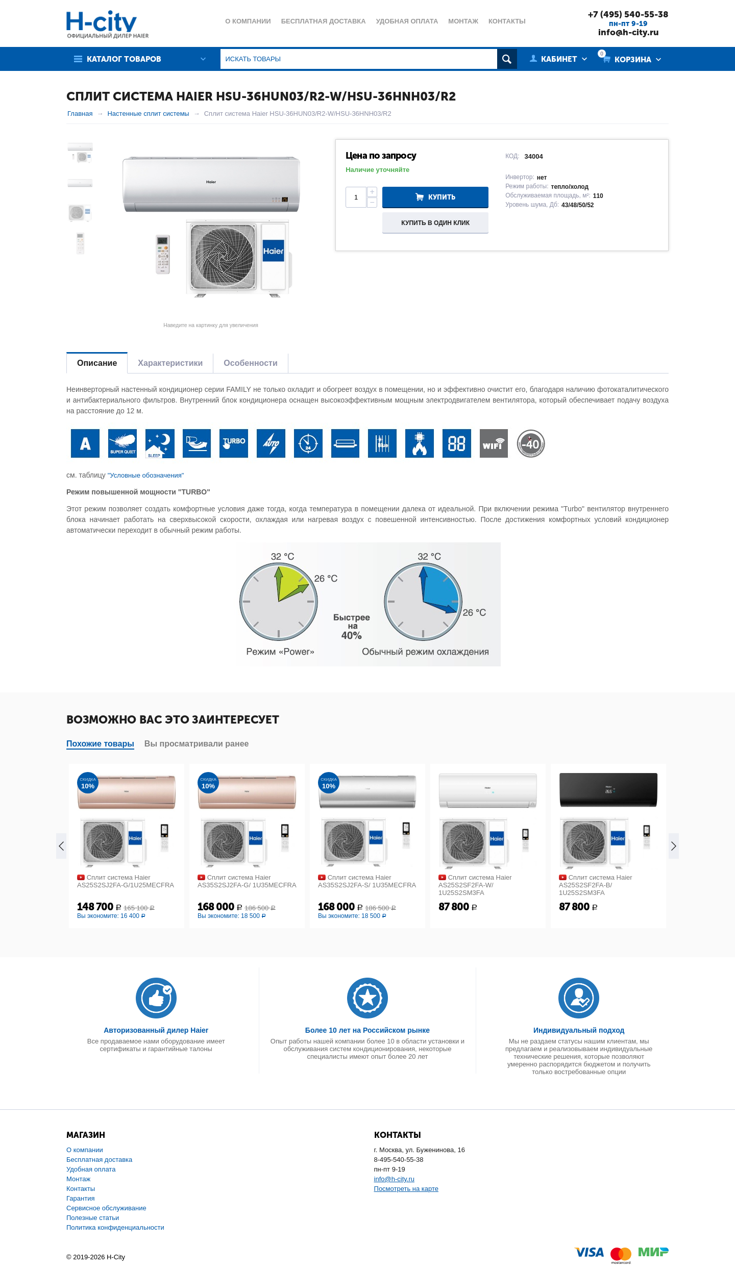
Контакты (80, 1188)
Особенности (250, 363)
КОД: (512, 156)
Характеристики (170, 363)
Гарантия (80, 1198)
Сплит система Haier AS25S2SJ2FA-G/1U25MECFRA (125, 881)
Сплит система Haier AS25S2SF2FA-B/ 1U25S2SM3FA (595, 885)
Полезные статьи (92, 1218)
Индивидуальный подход (578, 1030)
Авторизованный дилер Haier (156, 1030)
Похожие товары (100, 743)
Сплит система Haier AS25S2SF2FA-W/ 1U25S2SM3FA (475, 885)
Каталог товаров (124, 59)
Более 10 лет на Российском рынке (367, 1030)
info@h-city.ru (628, 32)
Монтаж (78, 1179)
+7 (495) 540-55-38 (628, 14)
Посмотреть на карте (406, 1188)
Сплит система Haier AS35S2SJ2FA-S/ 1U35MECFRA (367, 881)
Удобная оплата (90, 1169)
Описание (97, 363)
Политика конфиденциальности (115, 1227)
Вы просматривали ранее (196, 743)
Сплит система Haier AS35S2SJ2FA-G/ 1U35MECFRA (247, 881)
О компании (84, 1150)
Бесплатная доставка (99, 1159)
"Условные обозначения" (146, 475)
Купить (441, 197)
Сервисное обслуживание (106, 1208)
